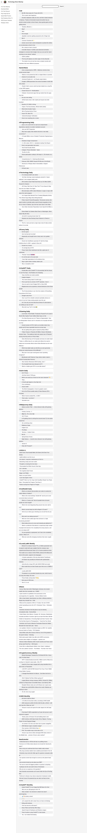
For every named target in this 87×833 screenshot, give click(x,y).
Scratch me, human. (27, 245)
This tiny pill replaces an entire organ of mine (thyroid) (35, 59)
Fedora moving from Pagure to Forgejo (29, 484)
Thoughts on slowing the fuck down (28, 464)
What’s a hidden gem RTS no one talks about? (34, 366)
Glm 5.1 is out (25, 582)
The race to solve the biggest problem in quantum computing (34, 764)
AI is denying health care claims (30, 174)
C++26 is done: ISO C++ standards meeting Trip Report (36, 143)
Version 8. (24, 443)
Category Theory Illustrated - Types (31, 150)
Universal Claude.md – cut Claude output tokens (34, 79)
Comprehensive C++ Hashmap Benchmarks (33, 159)
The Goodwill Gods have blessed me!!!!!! (32, 364)
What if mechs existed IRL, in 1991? (31, 395)
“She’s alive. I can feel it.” (28, 398)
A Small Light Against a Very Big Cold (31, 382)
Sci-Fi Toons (25, 373)
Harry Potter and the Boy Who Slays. (31, 807)
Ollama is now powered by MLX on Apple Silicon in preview (37, 74)
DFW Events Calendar (6, 20)
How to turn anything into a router (30, 118)
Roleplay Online (5, 22)
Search (62, 6)
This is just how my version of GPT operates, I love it (35, 282)
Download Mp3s (5, 9)
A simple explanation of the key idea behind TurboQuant (36, 557)
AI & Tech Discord (5, 11)
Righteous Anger (26, 425)
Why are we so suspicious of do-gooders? (30, 769)
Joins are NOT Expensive (28, 129)
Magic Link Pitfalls (24, 473)
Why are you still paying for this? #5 (31, 789)
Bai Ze (23, 434)
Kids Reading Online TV (7, 18)
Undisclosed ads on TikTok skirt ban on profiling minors (33, 741)
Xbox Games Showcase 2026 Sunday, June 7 (33, 361)
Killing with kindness (27, 803)
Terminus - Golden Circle (28, 432)
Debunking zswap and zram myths (28, 461)
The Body (24, 430)
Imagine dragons (26, 277)
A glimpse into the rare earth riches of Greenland (31, 766)
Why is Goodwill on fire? (28, 263)
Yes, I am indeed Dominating (29, 814)
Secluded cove (25, 400)
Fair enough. (25, 33)
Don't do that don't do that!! (29, 234)
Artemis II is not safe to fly (28, 77)
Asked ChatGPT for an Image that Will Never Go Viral (35, 787)
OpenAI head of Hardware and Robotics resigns (34, 810)
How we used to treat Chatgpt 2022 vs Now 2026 (34, 284)
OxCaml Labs (25, 168)
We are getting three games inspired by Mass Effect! (35, 329)
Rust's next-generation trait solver (30, 145)
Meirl (23, 31)
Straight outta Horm (27, 295)
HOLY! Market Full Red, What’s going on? (32, 678)
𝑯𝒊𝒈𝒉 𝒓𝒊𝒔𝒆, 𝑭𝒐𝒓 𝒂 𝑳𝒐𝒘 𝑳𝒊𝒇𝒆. (28, 414)
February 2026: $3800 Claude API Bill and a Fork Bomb (36, 161)
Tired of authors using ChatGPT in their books (33, 812)
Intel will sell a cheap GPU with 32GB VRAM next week (36, 564)
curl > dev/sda (23, 468)
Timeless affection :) (27, 26)
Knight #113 (25, 427)
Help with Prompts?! (27, 446)
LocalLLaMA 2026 (26, 571)
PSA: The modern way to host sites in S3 (32, 730)
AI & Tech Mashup (5, 6)
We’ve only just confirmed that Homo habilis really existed (34, 748)
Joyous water (25, 386)
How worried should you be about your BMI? (30, 762)
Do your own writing (27, 97)
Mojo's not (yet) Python (25, 475)
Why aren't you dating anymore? (30, 516)
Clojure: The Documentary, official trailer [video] (34, 106)
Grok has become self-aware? (29, 805)
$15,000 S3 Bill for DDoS (28, 698)
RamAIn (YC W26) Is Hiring (29, 104)
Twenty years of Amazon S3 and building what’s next (35, 716)
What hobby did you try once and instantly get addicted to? (37, 523)
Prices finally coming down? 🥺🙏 (30, 578)
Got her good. (25, 231)
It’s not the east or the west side (30, 257)
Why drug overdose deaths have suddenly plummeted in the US (35, 750)
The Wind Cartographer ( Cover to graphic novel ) (34, 389)
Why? (23, 29)
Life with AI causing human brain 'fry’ (31, 216)
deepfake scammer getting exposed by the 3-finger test (36, 36)
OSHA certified (25, 56)
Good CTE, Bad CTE (27, 113)
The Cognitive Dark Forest (26, 470)
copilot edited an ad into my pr (27, 457)
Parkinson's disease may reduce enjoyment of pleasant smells (35, 776)
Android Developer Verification (29, 115)
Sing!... (23, 379)
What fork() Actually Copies (29, 109)
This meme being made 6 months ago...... (32, 279)
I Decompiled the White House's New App (30, 466)
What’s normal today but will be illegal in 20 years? (35, 509)
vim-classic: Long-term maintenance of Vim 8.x (31, 459)
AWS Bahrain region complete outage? (32, 726)
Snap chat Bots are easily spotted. (30, 275)
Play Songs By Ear (5, 13)
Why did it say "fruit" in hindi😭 (29, 307)
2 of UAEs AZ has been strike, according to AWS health (36, 700)
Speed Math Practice (6, 15)
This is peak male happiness (29, 15)
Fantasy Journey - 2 (27, 411)
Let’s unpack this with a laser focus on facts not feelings (36, 801)
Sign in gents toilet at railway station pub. (32, 261)
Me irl (23, 38)
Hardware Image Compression (29, 140)
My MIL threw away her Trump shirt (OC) (32, 13)
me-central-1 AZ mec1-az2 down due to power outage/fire (36, 723)
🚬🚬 (23, 798)
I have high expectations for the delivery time (33, 259)
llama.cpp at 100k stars (28, 580)
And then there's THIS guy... (29, 375)
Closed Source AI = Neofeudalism (30, 90)
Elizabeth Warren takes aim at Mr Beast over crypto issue (36, 685)
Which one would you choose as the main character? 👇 (36, 377)
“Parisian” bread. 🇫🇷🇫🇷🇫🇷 (28, 254)
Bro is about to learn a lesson (29, 47)
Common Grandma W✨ (28, 40)
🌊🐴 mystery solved (27, 796)
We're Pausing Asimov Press (29, 111)
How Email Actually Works (28, 147)
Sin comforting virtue (27, 423)
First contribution (26, 384)
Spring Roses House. (27, 436)
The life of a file (26, 152)
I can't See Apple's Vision (25, 477)
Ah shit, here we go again (28, 691)
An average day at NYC (28, 247)
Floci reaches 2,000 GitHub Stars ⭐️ (31, 728)
